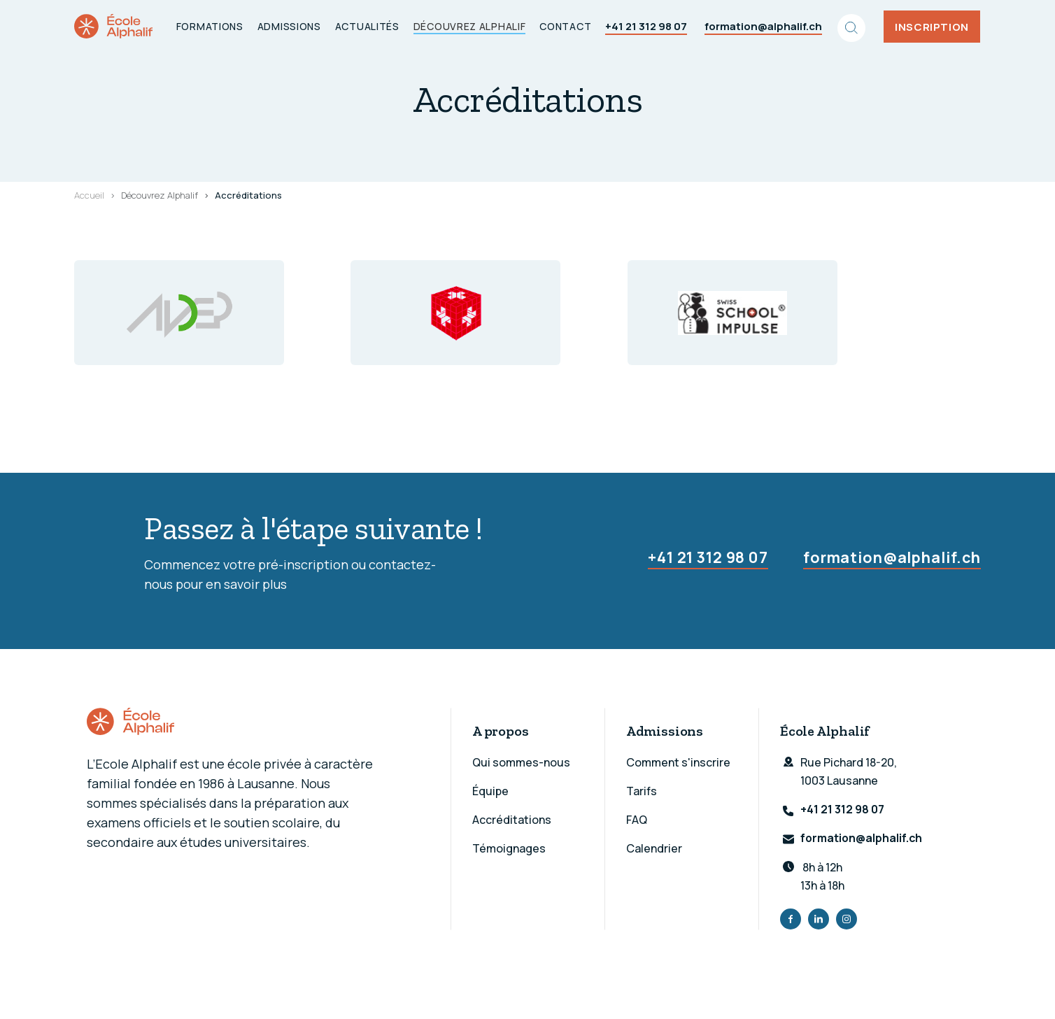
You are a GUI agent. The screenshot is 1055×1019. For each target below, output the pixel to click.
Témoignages (509, 848)
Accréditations (511, 819)
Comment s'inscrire (678, 762)
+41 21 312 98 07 (647, 26)
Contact (566, 26)
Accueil (89, 195)
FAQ (636, 819)
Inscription (932, 26)
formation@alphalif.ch (764, 26)
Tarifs (641, 791)
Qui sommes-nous (521, 762)
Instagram (846, 919)
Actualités (368, 26)
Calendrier (654, 848)
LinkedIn (818, 919)
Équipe (490, 791)
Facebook (790, 919)
